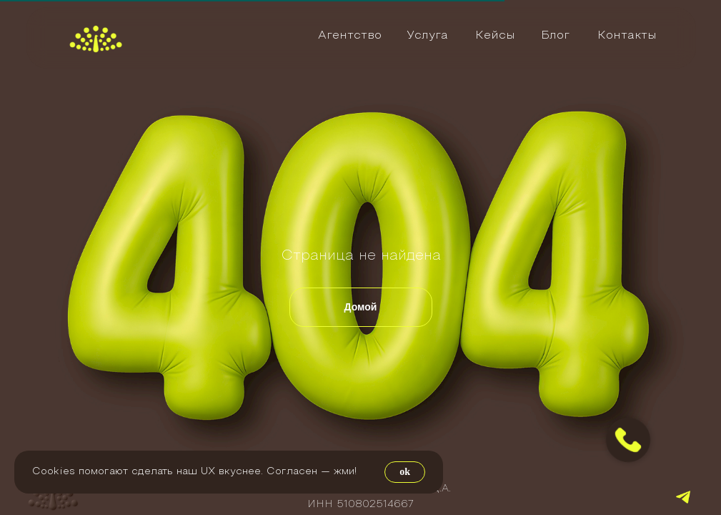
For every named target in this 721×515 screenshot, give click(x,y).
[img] (96, 39)
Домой (360, 307)
